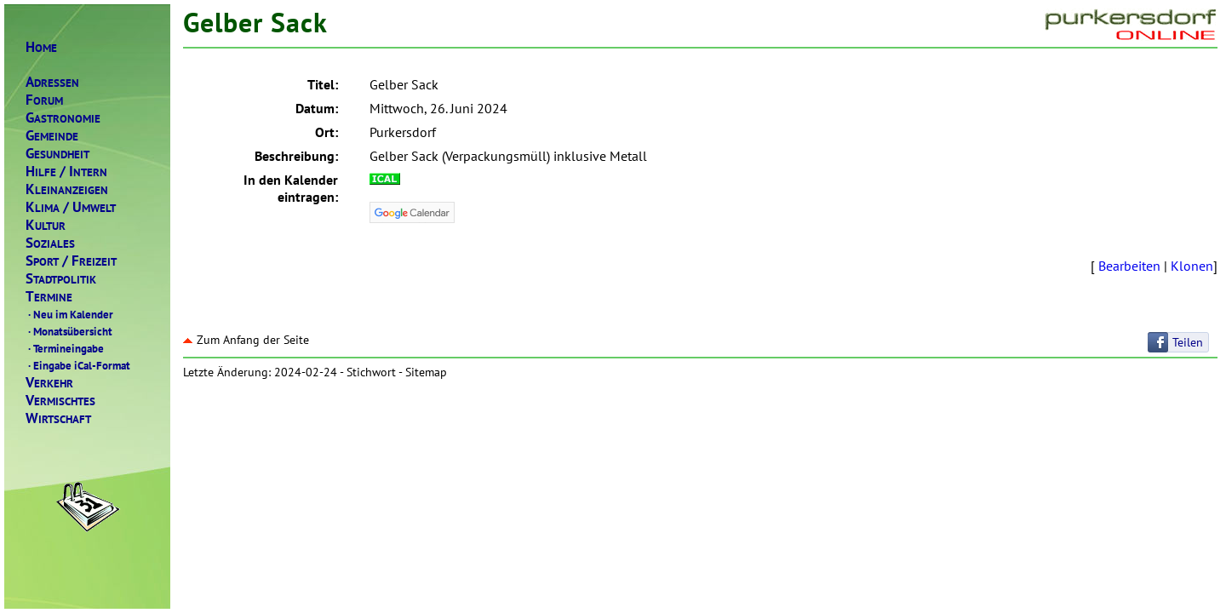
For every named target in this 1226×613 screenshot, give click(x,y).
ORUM (44, 100)
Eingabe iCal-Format (78, 365)
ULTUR (46, 225)
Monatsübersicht (69, 331)
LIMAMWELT (71, 207)
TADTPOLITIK (61, 279)
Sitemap (426, 372)
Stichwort (371, 372)
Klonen (1192, 265)
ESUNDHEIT (57, 154)
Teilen (1187, 342)
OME (41, 47)
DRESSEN (52, 82)
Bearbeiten (1129, 265)
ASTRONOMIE (63, 118)
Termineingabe (65, 348)
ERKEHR (49, 383)
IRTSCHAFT (58, 418)
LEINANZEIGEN (67, 189)
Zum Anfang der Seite (246, 339)
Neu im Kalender (69, 314)
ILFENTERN (66, 171)
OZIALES (50, 243)
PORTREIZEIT (71, 261)
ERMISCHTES (60, 401)
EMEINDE (52, 136)
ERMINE (49, 297)
